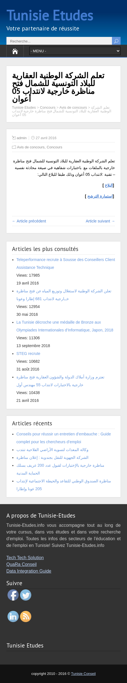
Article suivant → (100, 221)
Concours (54, 147)
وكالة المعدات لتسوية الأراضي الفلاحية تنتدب (52, 449)
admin (22, 138)
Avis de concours (31, 147)
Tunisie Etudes (49, 15)
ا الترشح (100, 196)
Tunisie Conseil (83, 674)
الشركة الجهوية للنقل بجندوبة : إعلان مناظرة (52, 457)
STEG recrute (28, 353)
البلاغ (109, 185)
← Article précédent (29, 221)
